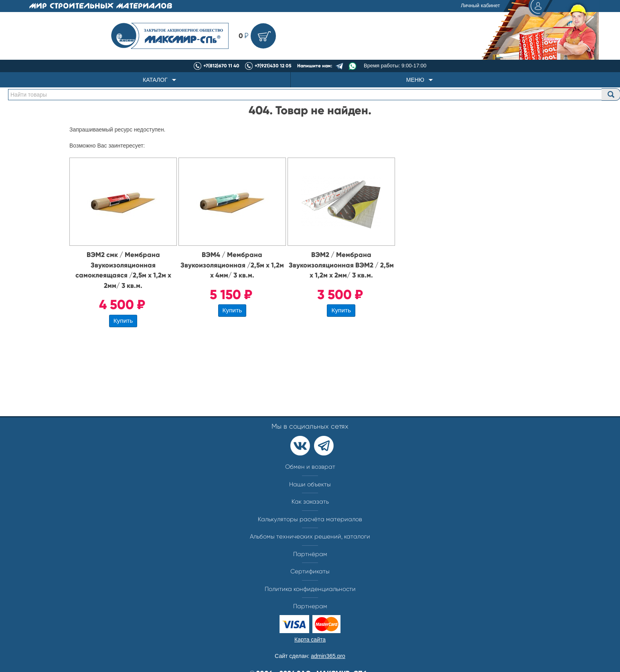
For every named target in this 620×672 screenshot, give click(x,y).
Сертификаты (310, 571)
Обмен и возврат (310, 466)
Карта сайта (310, 639)
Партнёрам (310, 554)
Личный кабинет (505, 6)
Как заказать (310, 501)
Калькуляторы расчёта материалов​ (310, 519)
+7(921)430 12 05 (273, 66)
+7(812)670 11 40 (221, 66)
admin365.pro (328, 656)
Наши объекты (310, 484)
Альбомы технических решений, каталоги (310, 536)
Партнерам (310, 606)
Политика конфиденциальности (310, 589)
